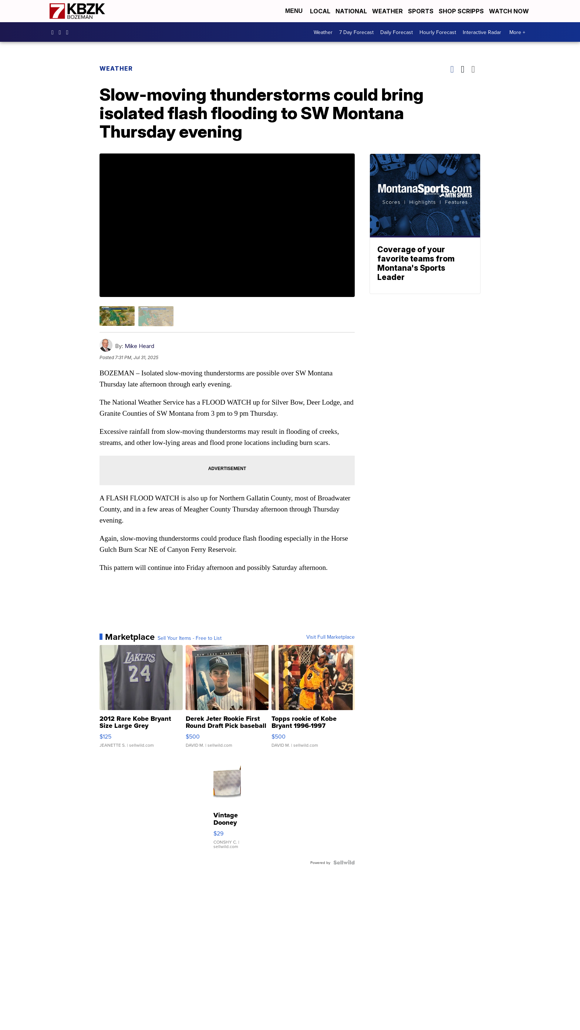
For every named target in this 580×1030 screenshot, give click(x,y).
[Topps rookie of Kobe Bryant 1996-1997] (313, 700)
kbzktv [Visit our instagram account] (62, 32)
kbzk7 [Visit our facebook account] (54, 32)
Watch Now (509, 11)
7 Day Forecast (356, 32)
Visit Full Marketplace (330, 636)
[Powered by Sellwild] (344, 862)
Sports (421, 11)
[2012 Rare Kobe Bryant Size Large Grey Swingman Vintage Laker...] (141, 700)
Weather (387, 11)
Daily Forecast (396, 32)
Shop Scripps (461, 11)
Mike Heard (139, 345)
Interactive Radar (482, 32)
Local (320, 11)
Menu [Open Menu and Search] (294, 11)
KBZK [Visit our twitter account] (69, 32)
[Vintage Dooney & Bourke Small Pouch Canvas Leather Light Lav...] (227, 805)
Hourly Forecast (437, 32)
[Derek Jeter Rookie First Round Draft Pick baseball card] (227, 700)
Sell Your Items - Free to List (190, 638)
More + (517, 32)
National (351, 11)
